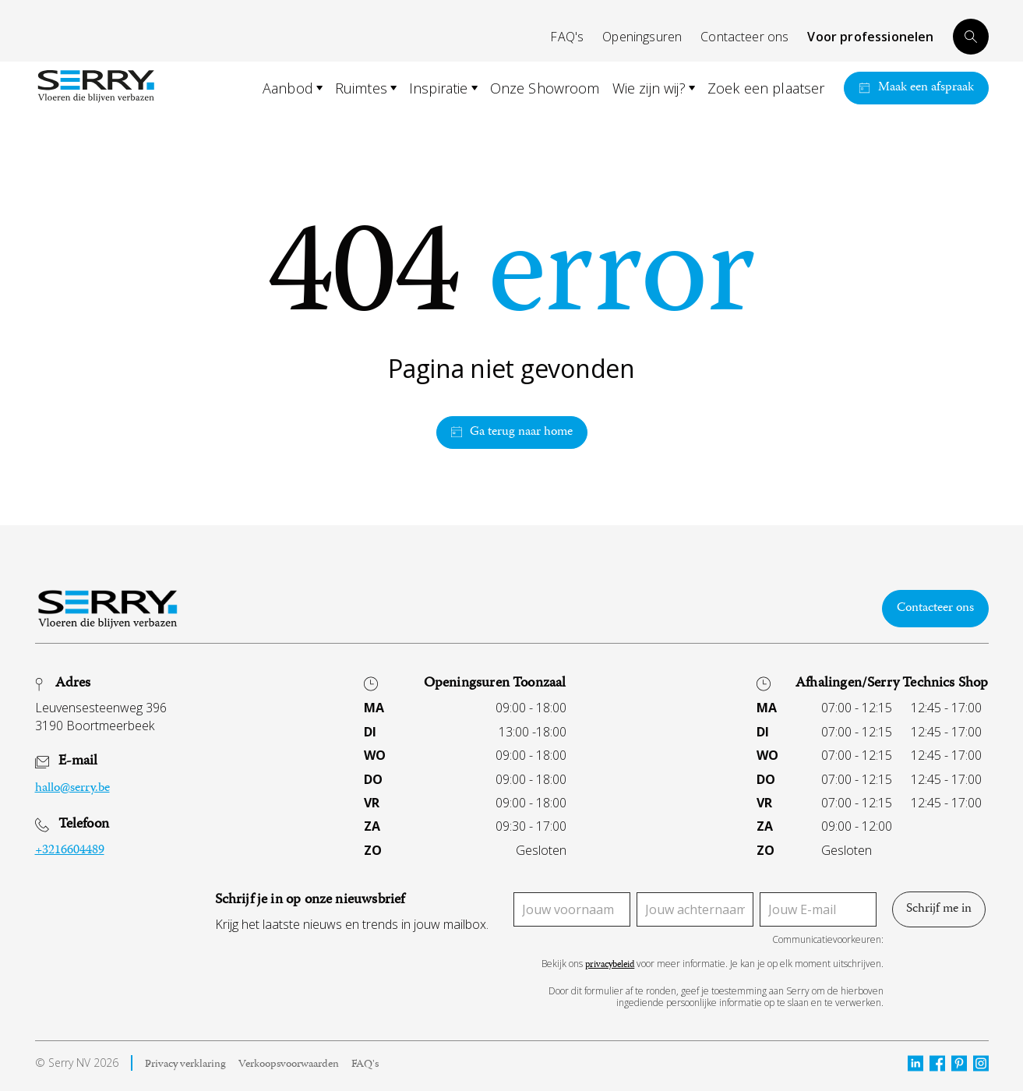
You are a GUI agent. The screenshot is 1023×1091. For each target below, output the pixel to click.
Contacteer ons (744, 36)
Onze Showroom (545, 88)
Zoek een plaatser (766, 88)
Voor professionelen (870, 36)
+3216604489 (69, 851)
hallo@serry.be (72, 788)
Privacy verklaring (185, 1065)
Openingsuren (642, 36)
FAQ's (567, 36)
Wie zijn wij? (649, 88)
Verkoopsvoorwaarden (288, 1065)
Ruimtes (361, 88)
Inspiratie (438, 88)
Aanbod (288, 88)
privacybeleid (609, 966)
